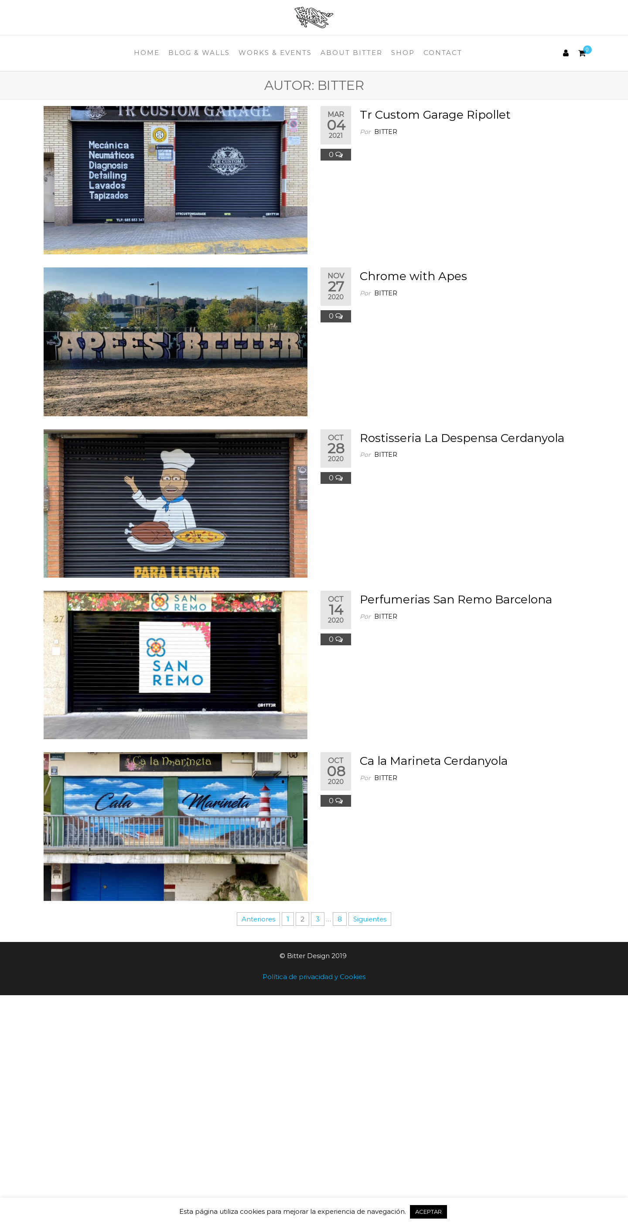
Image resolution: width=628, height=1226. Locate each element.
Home (147, 52)
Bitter (385, 132)
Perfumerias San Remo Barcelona (456, 599)
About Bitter (351, 52)
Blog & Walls (199, 52)
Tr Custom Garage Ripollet (435, 115)
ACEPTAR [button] (428, 1211)
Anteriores (258, 919)
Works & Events (275, 52)
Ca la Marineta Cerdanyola (434, 761)
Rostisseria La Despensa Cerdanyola (462, 438)
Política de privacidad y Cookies (314, 977)
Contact (442, 52)
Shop (403, 52)
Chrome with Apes (413, 276)
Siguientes (369, 919)
